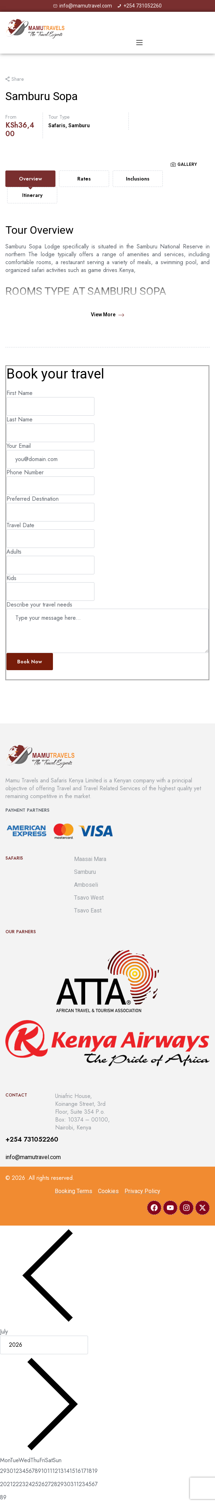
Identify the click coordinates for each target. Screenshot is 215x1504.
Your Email (18, 446)
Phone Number (25, 472)
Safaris (56, 125)
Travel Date (20, 525)
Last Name (19, 419)
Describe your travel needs (39, 604)
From (10, 116)
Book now (29, 661)
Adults (13, 552)
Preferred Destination (32, 499)
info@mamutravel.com (33, 1157)
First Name (19, 393)
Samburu (79, 125)
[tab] (30, 178)
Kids (11, 578)
